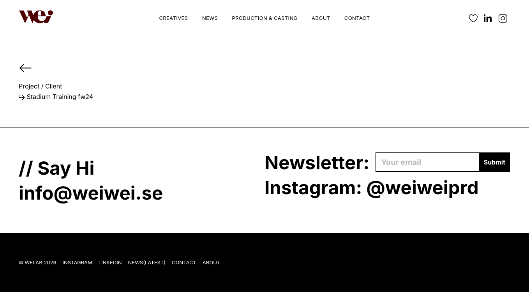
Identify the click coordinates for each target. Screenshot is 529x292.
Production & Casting (265, 18)
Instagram (77, 262)
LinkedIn (110, 262)
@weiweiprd (423, 187)
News (210, 18)
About (321, 18)
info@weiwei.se (91, 193)
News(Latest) (147, 262)
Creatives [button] (173, 18)
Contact (357, 18)
